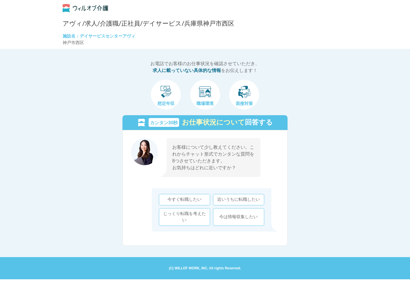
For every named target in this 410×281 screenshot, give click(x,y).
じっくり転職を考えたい (182, 217)
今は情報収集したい (237, 217)
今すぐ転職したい (183, 200)
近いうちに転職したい (237, 200)
